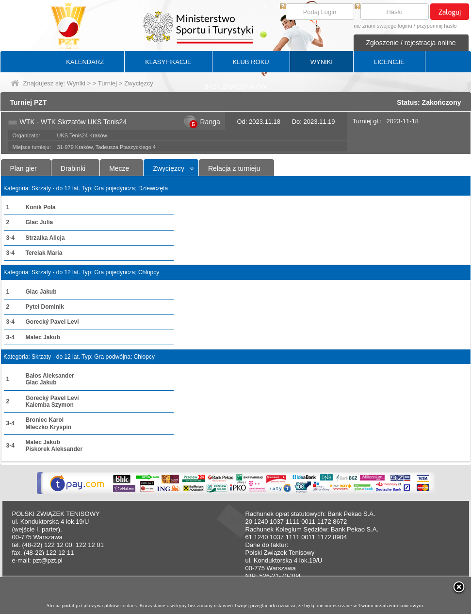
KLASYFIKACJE (168, 62)
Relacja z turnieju (234, 168)
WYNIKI (321, 62)
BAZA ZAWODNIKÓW (235, 86)
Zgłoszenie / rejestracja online (410, 43)
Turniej (107, 83)
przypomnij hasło (437, 26)
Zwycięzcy (168, 168)
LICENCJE (389, 62)
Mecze (119, 168)
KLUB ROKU (251, 62)
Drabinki (73, 168)
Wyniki (76, 83)
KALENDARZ (85, 62)
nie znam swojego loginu (383, 26)
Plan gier (23, 168)
